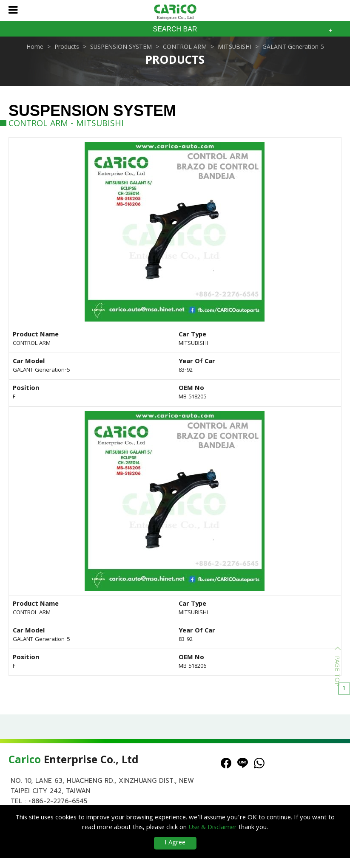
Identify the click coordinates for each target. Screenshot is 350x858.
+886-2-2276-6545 (57, 801)
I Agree (175, 843)
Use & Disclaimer (212, 827)
